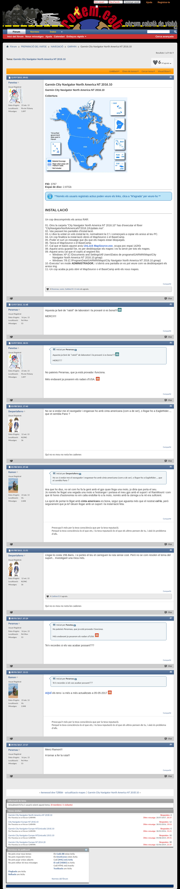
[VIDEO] (63, 862)
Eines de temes (129, 71)
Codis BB (60, 854)
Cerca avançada (165, 36)
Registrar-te (164, 2)
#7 (171, 618)
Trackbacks (58, 868)
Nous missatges (34, 36)
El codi (57, 862)
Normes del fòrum (60, 878)
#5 (171, 466)
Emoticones (61, 857)
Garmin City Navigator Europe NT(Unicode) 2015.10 (31, 835)
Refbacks (12, 874)
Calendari (59, 36)
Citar (168, 298)
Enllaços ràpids (75, 36)
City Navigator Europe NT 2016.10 (23, 822)
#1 (171, 77)
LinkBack (113, 71)
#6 (171, 550)
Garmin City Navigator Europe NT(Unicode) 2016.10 (31, 828)
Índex (53, 31)
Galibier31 (69, 289)
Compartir (167, 284)
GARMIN (71, 46)
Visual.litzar (163, 71)
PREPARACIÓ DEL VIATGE (34, 46)
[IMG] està (65, 859)
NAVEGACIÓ (57, 46)
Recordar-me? (104, 6)
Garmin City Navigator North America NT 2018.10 (113, 792)
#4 (171, 406)
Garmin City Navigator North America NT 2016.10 (39, 59)
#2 (171, 304)
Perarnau (55, 289)
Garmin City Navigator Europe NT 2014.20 (27, 842)
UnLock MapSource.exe (98, 245)
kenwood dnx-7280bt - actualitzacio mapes (63, 792)
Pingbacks (12, 871)
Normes (34, 31)
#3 (171, 342)
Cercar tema (147, 71)
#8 (171, 672)
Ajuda (149, 2)
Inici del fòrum (15, 36)
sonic (62, 289)
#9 (171, 744)
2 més (77, 289)
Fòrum (16, 31)
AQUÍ (48, 692)
